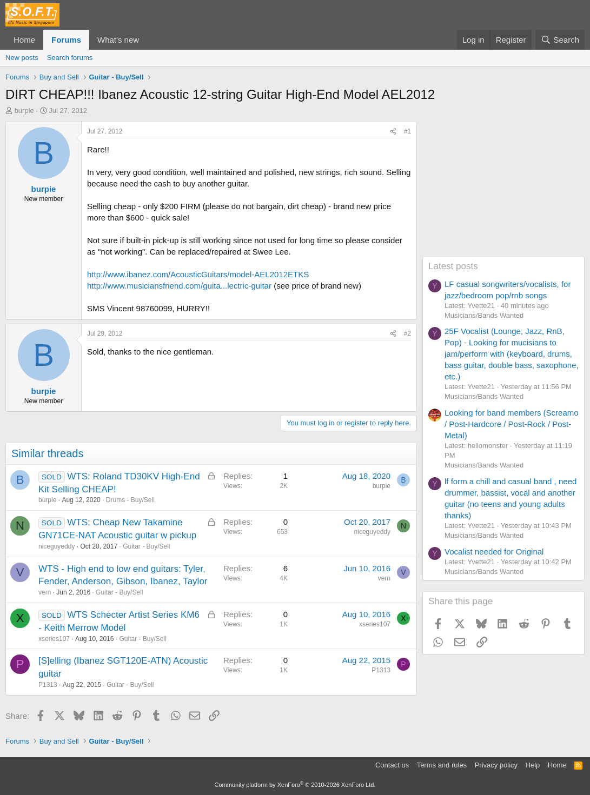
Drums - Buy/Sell (130, 500)
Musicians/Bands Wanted (484, 315)
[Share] (393, 131)
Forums (66, 39)
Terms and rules (442, 765)
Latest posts (453, 266)
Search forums (70, 58)
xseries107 (54, 639)
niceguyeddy (56, 546)
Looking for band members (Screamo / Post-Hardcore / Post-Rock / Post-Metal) (512, 424)
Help (533, 765)
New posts (21, 58)
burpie (24, 110)
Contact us (392, 765)
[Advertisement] (503, 188)
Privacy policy (496, 765)
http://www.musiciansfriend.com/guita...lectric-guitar (179, 285)
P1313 (47, 685)
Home (24, 39)
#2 (407, 333)
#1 (407, 131)
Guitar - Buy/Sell (146, 546)
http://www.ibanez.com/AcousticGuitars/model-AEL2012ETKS (198, 274)
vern (44, 592)
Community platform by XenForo (295, 784)
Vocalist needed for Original (494, 551)
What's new (118, 39)
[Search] (560, 40)
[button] (147, 40)
